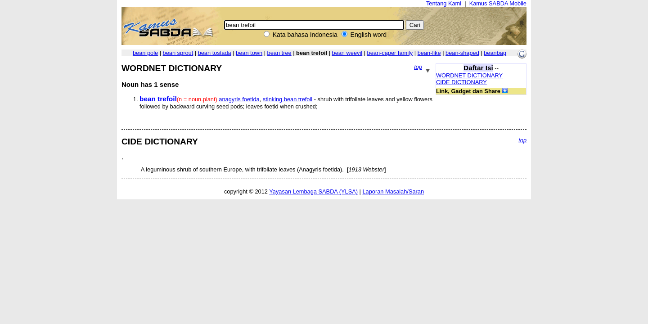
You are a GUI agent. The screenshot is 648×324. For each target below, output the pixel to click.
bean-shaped (462, 53)
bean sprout (178, 53)
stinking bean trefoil (287, 99)
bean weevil (347, 53)
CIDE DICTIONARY (461, 82)
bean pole (145, 53)
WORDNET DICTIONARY (469, 75)
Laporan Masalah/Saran (393, 191)
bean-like (429, 53)
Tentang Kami (443, 3)
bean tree (279, 53)
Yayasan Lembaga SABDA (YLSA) (313, 191)
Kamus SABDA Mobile (497, 3)
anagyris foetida (239, 99)
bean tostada (214, 53)
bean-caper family (390, 53)
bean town (249, 53)
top (418, 66)
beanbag (495, 53)
